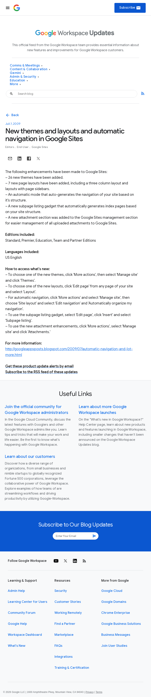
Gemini (17, 73)
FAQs (58, 646)
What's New (16, 646)
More (15, 84)
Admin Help (16, 591)
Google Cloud (111, 591)
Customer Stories (67, 602)
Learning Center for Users (27, 602)
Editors (10, 147)
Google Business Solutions (121, 624)
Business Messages (115, 635)
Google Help (17, 624)
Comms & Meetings (26, 65)
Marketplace (64, 635)
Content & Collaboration (30, 69)
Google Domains (113, 602)
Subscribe (130, 7)
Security (60, 591)
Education (19, 80)
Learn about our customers (30, 456)
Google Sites (40, 147)
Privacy (90, 692)
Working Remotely (68, 613)
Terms (99, 692)
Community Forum (21, 613)
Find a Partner (64, 624)
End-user (23, 147)
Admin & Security (24, 77)
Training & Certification (71, 668)
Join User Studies (114, 646)
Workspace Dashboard (25, 635)
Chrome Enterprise (115, 613)
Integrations (63, 657)
